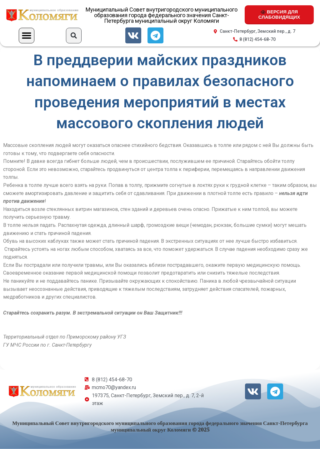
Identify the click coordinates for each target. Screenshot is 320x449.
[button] (26, 35)
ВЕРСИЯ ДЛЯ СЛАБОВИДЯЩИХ (279, 14)
